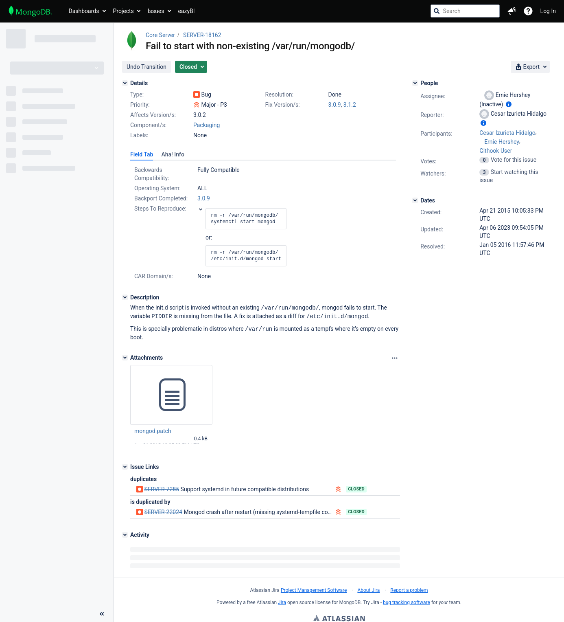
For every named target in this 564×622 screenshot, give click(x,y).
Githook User (495, 150)
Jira (282, 601)
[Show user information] (508, 104)
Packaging (206, 125)
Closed (356, 487)
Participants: (436, 133)
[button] (511, 11)
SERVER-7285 (161, 488)
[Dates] (415, 200)
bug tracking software (406, 601)
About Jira (368, 589)
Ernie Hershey (501, 141)
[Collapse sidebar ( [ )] (101, 569)
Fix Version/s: (282, 104)
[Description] (125, 297)
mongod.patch (152, 429)
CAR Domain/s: (153, 276)
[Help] (528, 11)
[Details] (125, 83)
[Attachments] (125, 356)
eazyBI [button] (186, 11)
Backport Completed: (161, 198)
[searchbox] (465, 11)
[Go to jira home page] (30, 11)
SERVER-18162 (202, 35)
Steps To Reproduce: (160, 208)
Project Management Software (314, 589)
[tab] (141, 154)
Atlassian (339, 618)
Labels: (139, 135)
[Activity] (125, 533)
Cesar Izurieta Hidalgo (507, 133)
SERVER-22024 (163, 511)
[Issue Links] (125, 465)
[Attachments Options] (394, 357)
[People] (415, 83)
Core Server (160, 35)
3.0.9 (334, 104)
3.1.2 (349, 104)
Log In (548, 11)
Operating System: (157, 188)
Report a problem (409, 589)
